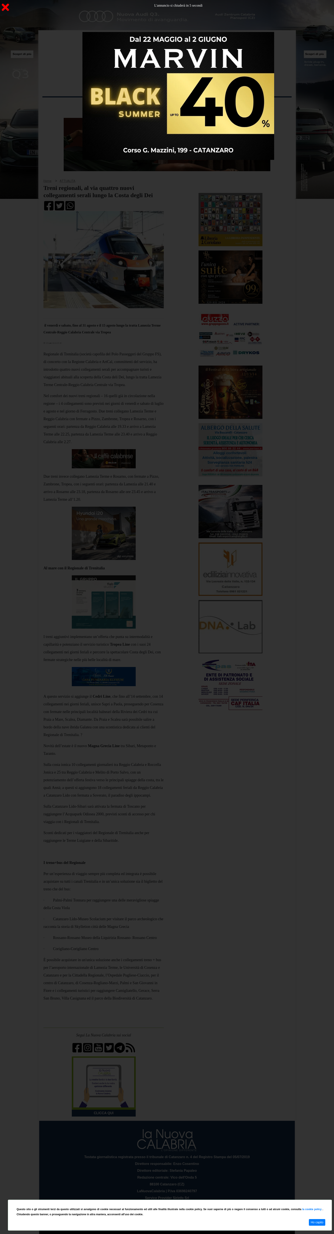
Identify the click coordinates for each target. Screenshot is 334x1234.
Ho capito (317, 1222)
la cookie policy (312, 1209)
